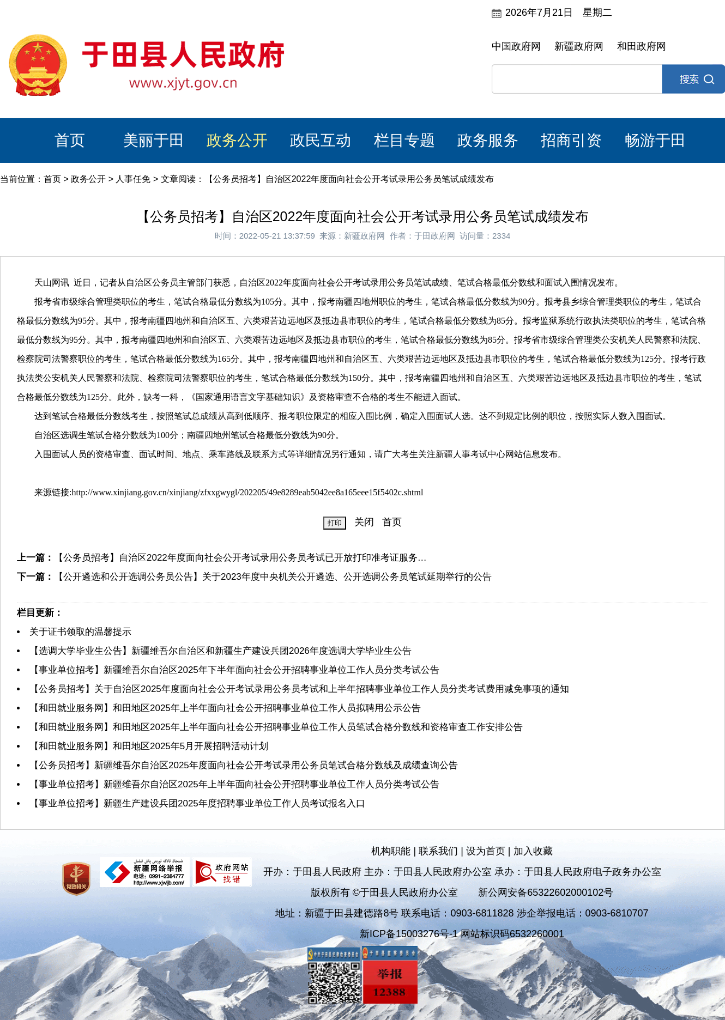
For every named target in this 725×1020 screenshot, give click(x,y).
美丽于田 (153, 140)
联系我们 (438, 851)
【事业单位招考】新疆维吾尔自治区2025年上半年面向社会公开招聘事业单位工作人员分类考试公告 (234, 784)
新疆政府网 (578, 46)
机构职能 (390, 851)
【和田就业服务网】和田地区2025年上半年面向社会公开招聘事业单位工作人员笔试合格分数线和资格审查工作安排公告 (276, 727)
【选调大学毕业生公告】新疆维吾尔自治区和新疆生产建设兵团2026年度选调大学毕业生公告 (220, 651)
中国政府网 (516, 46)
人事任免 (133, 179)
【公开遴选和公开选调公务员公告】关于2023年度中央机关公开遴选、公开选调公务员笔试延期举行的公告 (273, 577)
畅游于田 (655, 140)
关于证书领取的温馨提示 (80, 632)
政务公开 (237, 140)
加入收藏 (533, 851)
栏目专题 (404, 140)
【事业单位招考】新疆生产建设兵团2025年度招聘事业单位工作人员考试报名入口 (197, 803)
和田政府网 (641, 46)
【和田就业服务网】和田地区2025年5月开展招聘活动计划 (148, 746)
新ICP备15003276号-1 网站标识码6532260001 (462, 933)
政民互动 (320, 140)
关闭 (364, 522)
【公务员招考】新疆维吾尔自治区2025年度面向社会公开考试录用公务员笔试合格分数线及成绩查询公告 (243, 765)
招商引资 (571, 140)
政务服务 (487, 140)
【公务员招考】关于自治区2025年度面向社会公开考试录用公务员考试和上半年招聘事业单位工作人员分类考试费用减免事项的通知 (299, 689)
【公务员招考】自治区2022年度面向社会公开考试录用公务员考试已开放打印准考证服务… (240, 557)
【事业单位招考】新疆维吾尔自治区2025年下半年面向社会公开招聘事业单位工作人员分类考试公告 (234, 670)
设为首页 (485, 851)
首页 (70, 140)
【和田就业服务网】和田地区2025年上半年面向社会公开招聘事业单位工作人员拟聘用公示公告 (225, 708)
